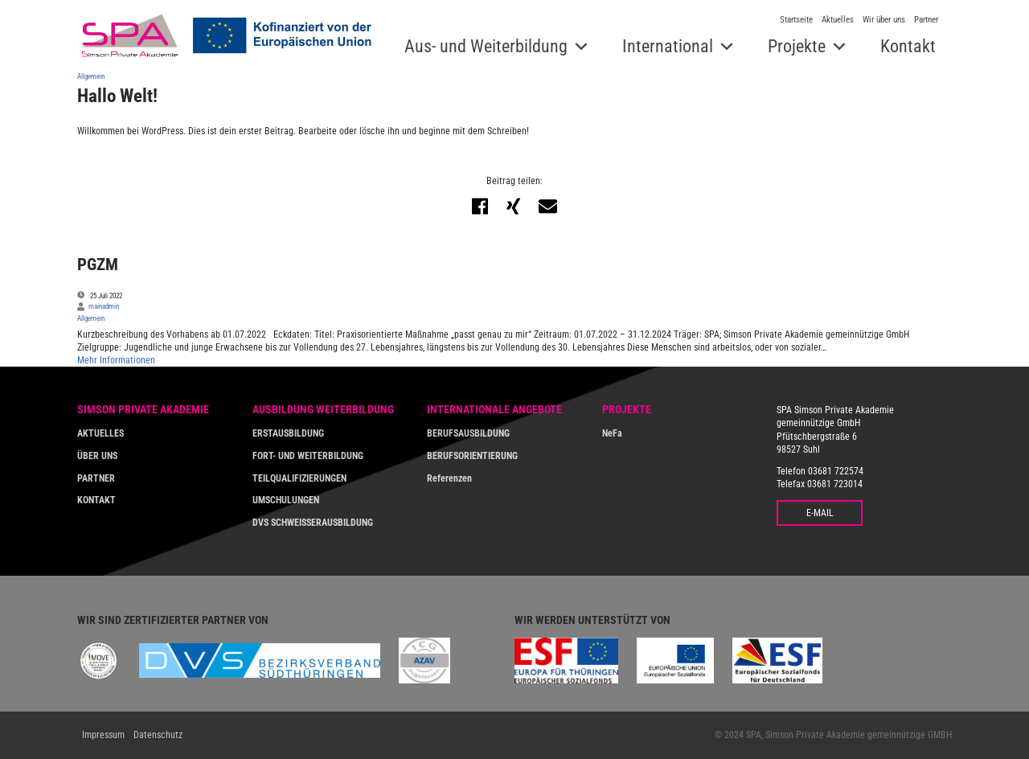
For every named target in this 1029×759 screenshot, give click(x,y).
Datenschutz (157, 735)
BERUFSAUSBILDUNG (468, 433)
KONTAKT (96, 500)
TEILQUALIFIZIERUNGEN (299, 478)
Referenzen (449, 478)
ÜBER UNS (97, 456)
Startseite (796, 19)
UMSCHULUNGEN (285, 500)
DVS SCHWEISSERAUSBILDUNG (312, 522)
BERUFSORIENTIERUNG (472, 456)
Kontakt (908, 46)
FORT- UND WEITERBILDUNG (307, 456)
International (667, 46)
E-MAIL (820, 513)
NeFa (612, 433)
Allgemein (91, 76)
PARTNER (96, 478)
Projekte (797, 46)
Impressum (103, 735)
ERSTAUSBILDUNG (288, 433)
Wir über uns (884, 19)
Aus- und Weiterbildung (486, 46)
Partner (926, 19)
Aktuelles (838, 19)
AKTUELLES (100, 433)
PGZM (97, 264)
